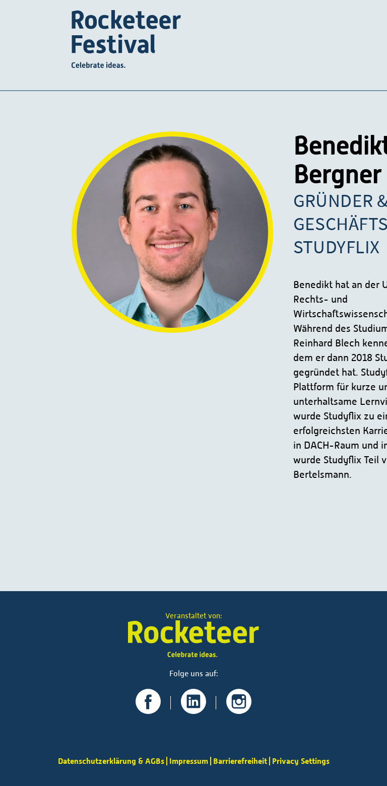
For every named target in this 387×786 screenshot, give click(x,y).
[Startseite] (126, 40)
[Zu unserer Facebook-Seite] (148, 710)
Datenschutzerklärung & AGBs (111, 761)
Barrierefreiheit (240, 761)
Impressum (188, 761)
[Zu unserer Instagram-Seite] (238, 710)
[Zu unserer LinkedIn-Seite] (193, 710)
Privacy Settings (301, 761)
